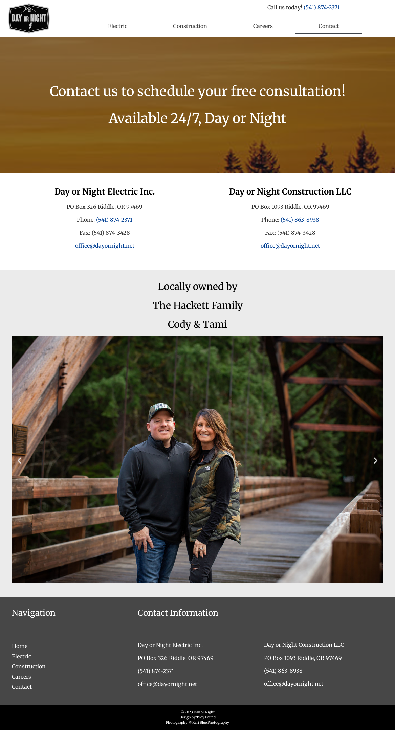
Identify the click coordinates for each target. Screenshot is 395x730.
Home (19, 646)
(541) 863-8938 (300, 219)
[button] (19, 460)
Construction (190, 26)
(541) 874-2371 (322, 7)
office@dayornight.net (104, 245)
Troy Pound (206, 717)
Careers (263, 26)
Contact (329, 26)
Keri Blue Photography (210, 722)
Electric (117, 26)
